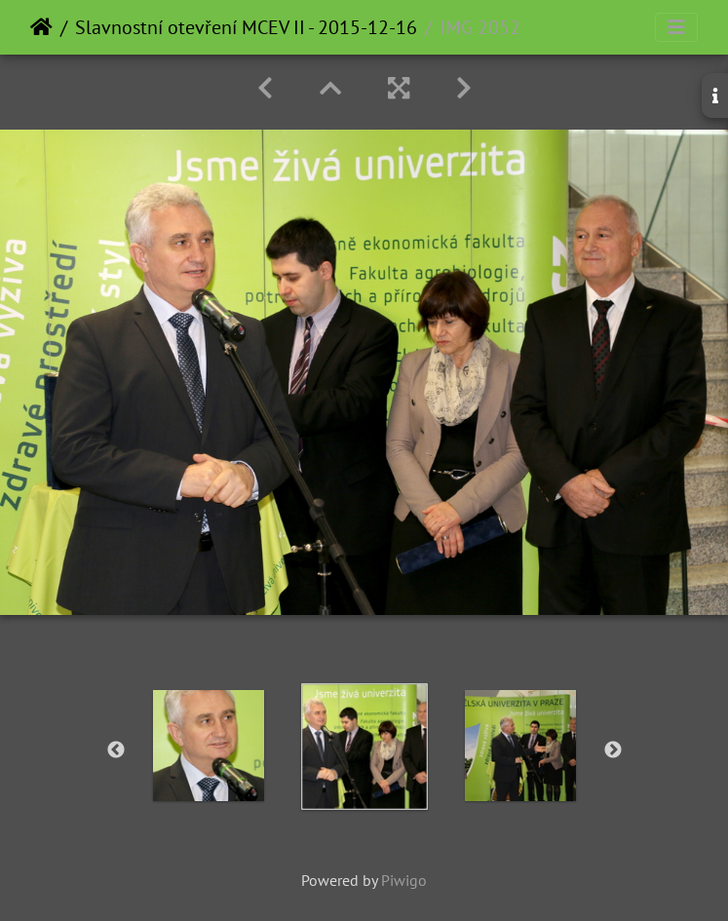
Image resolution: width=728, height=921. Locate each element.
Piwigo (404, 880)
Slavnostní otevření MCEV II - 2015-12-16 (246, 27)
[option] (209, 745)
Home (41, 27)
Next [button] (613, 750)
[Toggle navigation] (676, 27)
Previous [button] (116, 750)
